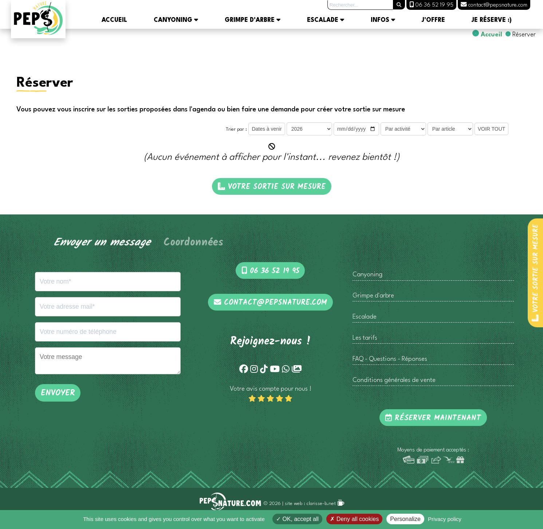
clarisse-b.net (326, 503)
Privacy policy (444, 519)
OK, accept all (297, 519)
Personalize (405, 519)
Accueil (114, 20)
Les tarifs (365, 338)
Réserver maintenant (433, 418)
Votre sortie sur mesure (535, 272)
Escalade (325, 20)
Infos (383, 20)
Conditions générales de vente (394, 380)
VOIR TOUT (491, 129)
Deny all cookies (354, 519)
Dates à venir (267, 129)
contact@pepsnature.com (270, 303)
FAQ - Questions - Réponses (390, 359)
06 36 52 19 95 (270, 271)
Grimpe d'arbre (252, 20)
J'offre (433, 20)
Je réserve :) (492, 20)
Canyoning (176, 20)
